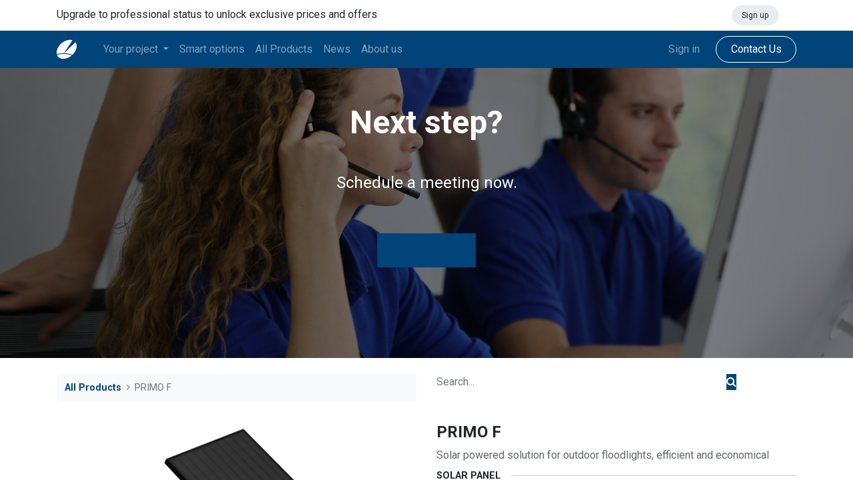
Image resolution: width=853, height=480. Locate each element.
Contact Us (755, 49)
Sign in (684, 49)
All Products (93, 387)
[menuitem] (212, 49)
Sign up (755, 15)
